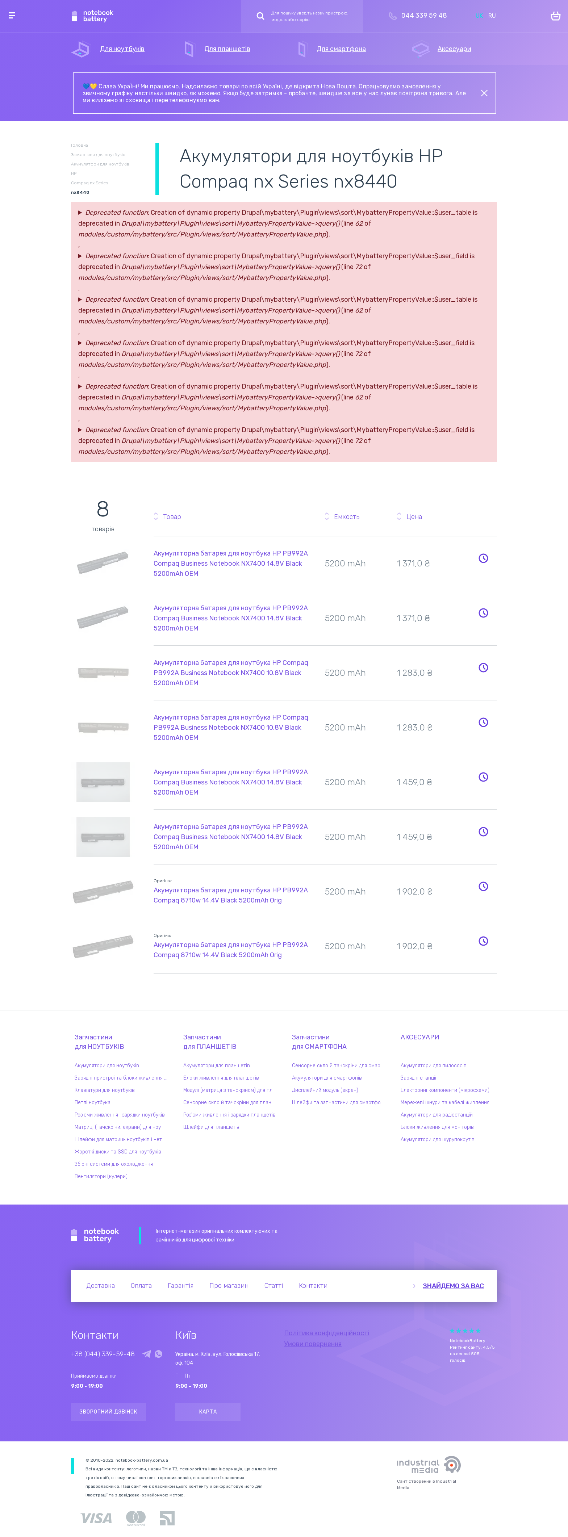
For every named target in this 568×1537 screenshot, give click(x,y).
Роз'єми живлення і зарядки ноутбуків (120, 1115)
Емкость (346, 517)
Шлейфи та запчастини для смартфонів (340, 1103)
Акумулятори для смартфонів (327, 1078)
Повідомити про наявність (483, 558)
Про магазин (228, 1286)
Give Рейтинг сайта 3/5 (465, 1331)
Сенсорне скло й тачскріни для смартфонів (340, 1066)
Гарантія (180, 1286)
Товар (172, 517)
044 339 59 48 (424, 16)
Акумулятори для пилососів (434, 1066)
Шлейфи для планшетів (211, 1127)
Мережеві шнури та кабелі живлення (445, 1103)
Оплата (141, 1286)
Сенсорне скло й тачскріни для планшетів (231, 1103)
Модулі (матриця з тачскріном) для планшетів (231, 1090)
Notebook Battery (95, 1235)
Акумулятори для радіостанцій (437, 1115)
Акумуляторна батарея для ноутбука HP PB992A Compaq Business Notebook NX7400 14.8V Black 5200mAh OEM (231, 563)
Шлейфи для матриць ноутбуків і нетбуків (123, 1139)
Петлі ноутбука (92, 1103)
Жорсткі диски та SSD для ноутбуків (118, 1152)
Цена (414, 517)
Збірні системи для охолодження (114, 1164)
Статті (273, 1286)
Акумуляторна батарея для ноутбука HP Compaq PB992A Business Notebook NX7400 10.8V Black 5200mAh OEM (231, 673)
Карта (208, 1412)
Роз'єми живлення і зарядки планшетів (229, 1115)
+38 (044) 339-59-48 (103, 1354)
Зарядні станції (418, 1078)
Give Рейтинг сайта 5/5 (478, 1331)
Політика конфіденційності (326, 1333)
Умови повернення (313, 1344)
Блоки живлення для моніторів (437, 1127)
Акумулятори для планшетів (216, 1066)
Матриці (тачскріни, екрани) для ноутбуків (123, 1127)
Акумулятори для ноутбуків (107, 1066)
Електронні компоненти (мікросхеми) (445, 1090)
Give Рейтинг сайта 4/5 (471, 1331)
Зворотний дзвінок (108, 1412)
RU (492, 15)
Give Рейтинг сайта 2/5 (458, 1331)
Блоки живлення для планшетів (221, 1078)
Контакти (313, 1286)
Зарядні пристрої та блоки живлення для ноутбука (123, 1078)
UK (479, 15)
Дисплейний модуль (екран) (325, 1090)
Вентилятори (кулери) (101, 1176)
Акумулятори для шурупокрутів (438, 1139)
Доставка (100, 1286)
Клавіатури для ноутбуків (105, 1090)
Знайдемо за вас (453, 1286)
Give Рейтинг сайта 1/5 (452, 1331)
